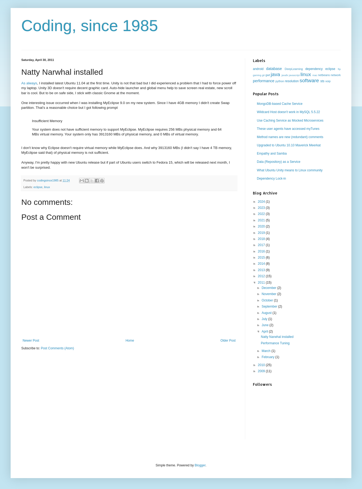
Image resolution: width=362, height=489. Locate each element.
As (23, 83)
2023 (262, 208)
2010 (262, 365)
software (309, 80)
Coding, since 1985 (89, 26)
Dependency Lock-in (271, 178)
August (267, 313)
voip (328, 81)
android (258, 69)
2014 (262, 264)
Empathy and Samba (272, 153)
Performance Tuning (275, 343)
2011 (262, 282)
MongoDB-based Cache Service (279, 104)
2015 (262, 257)
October (268, 300)
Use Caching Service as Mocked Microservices (290, 120)
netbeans (324, 75)
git (263, 75)
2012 (262, 276)
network (336, 75)
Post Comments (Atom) (57, 348)
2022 (262, 214)
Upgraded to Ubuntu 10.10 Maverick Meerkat (288, 145)
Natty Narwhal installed (277, 337)
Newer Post (31, 340)
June (265, 325)
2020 (262, 226)
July (265, 319)
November (269, 294)
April (265, 331)
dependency (314, 69)
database (274, 69)
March (267, 351)
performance (263, 81)
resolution (292, 81)
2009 (262, 371)
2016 (262, 251)
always (31, 83)
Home (130, 340)
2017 (262, 245)
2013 (262, 270)
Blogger (200, 465)
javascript (294, 75)
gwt (267, 75)
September (270, 306)
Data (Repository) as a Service (278, 162)
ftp (339, 69)
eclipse (38, 187)
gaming (257, 75)
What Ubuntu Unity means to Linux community (290, 170)
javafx (285, 75)
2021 (262, 220)
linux (47, 187)
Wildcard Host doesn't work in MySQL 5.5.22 (288, 112)
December (269, 288)
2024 (262, 202)
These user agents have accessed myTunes (288, 129)
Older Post (228, 340)
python (279, 81)
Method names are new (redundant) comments (290, 137)
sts (322, 81)
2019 (262, 233)
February (268, 357)
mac (314, 75)
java (275, 74)
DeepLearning (294, 69)
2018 (262, 239)
